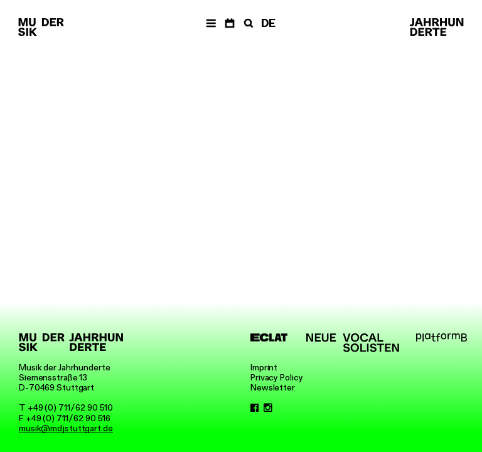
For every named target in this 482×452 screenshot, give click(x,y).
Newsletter (272, 387)
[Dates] (229, 23)
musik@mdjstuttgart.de (66, 428)
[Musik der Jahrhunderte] (40, 27)
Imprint (263, 367)
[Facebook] (254, 407)
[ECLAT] (268, 337)
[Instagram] (268, 407)
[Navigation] (210, 23)
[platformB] (441, 337)
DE (268, 23)
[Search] (247, 23)
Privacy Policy (276, 377)
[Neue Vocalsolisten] (352, 342)
